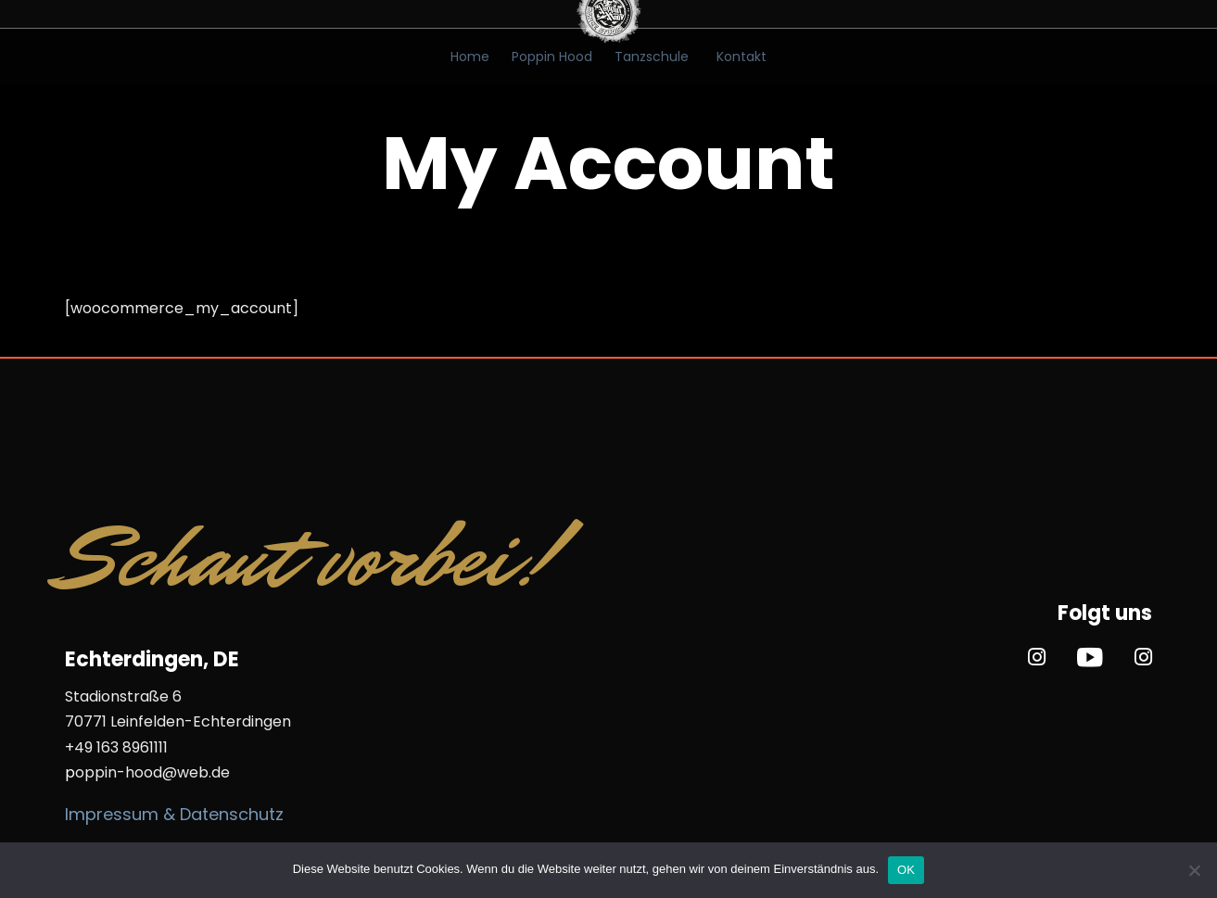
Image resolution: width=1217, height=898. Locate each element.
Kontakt (741, 56)
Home (469, 56)
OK (906, 870)
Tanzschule (652, 56)
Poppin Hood (552, 56)
